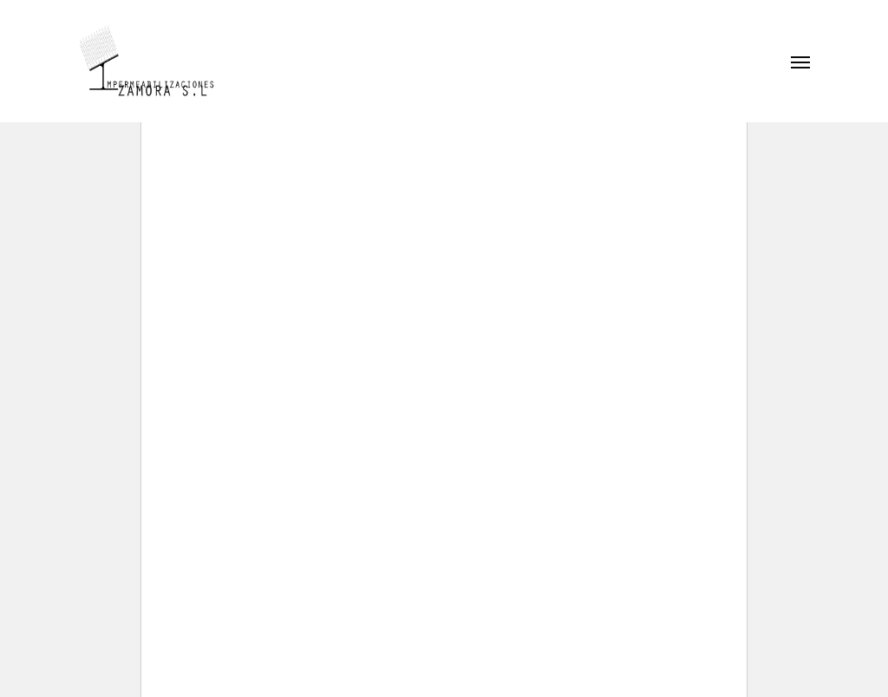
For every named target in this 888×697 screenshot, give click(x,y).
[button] (800, 61)
